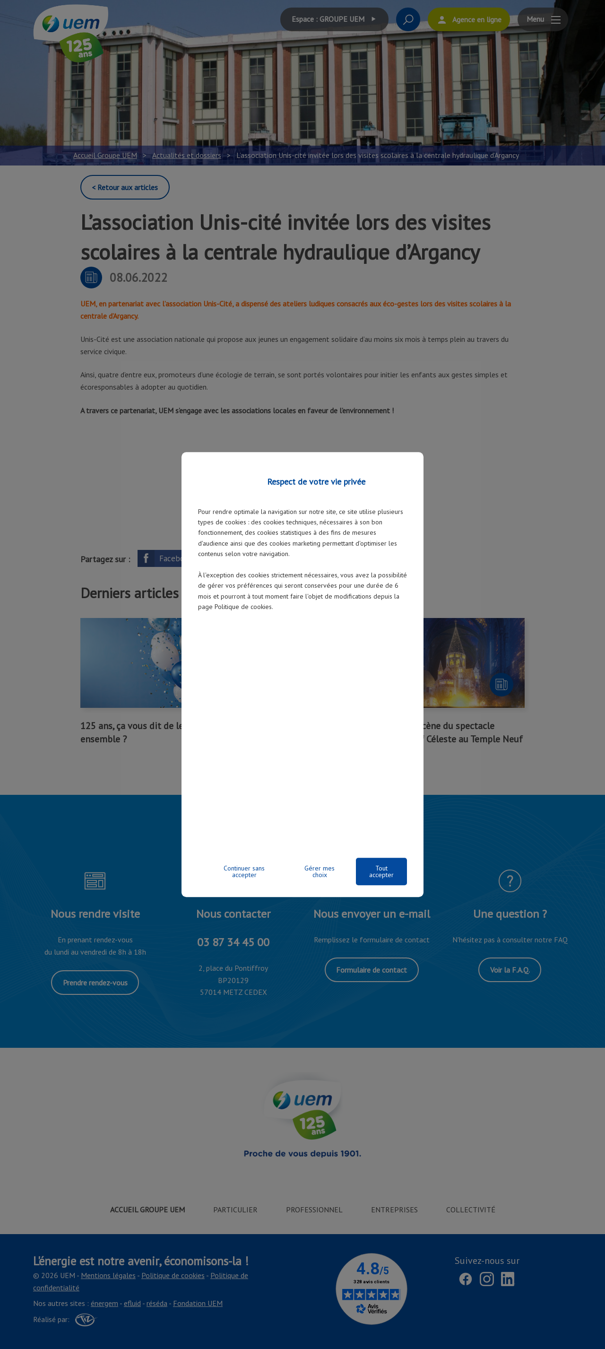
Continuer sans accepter (244, 871)
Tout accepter (381, 871)
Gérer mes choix (319, 871)
